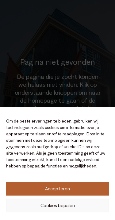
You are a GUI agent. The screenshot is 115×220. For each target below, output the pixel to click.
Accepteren (57, 188)
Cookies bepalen (57, 205)
